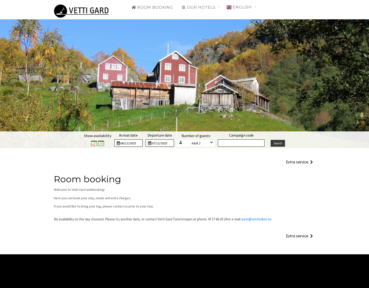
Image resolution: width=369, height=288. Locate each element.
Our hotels (198, 7)
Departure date (160, 135)
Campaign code (241, 135)
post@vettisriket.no (257, 219)
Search (278, 143)
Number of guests (195, 135)
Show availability (97, 135)
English (239, 7)
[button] (196, 143)
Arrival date (128, 135)
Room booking (152, 7)
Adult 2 (196, 143)
